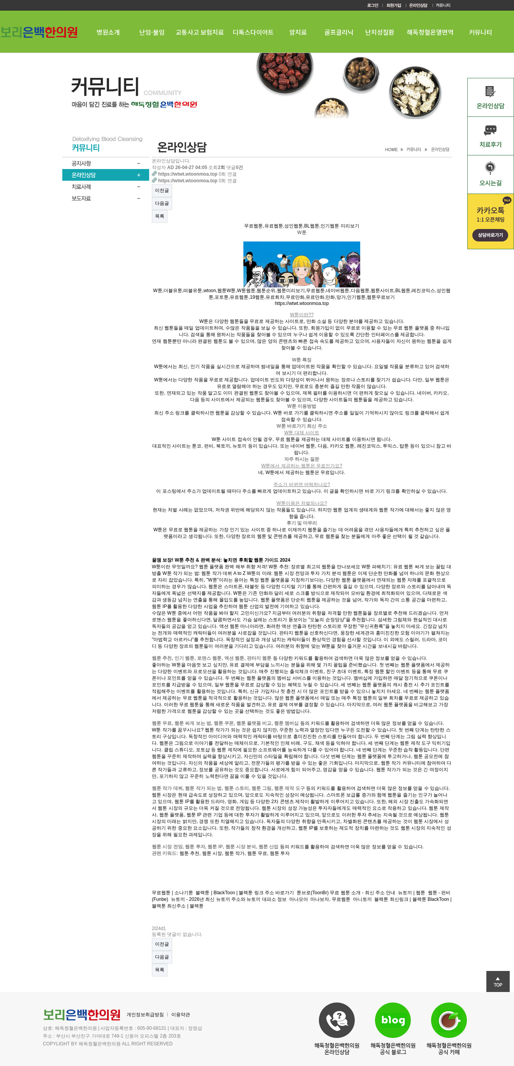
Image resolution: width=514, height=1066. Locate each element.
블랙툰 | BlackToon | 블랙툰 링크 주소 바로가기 (244, 892)
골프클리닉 (339, 32)
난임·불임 (152, 32)
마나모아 (298, 899)
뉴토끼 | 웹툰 (411, 892)
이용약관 (180, 1014)
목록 (159, 216)
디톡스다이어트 (253, 32)
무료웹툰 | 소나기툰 (172, 892)
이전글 (162, 190)
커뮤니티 (480, 32)
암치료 (298, 32)
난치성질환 (379, 32)
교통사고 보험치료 (200, 32)
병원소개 (108, 32)
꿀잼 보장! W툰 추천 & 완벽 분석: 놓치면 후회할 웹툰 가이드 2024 (221, 560)
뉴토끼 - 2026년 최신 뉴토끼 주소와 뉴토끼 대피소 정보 (229, 899)
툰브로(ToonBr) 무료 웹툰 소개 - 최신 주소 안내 (346, 892)
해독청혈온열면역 (430, 32)
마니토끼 (362, 899)
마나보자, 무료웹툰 (330, 899)
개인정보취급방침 (145, 1014)
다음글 (162, 203)
